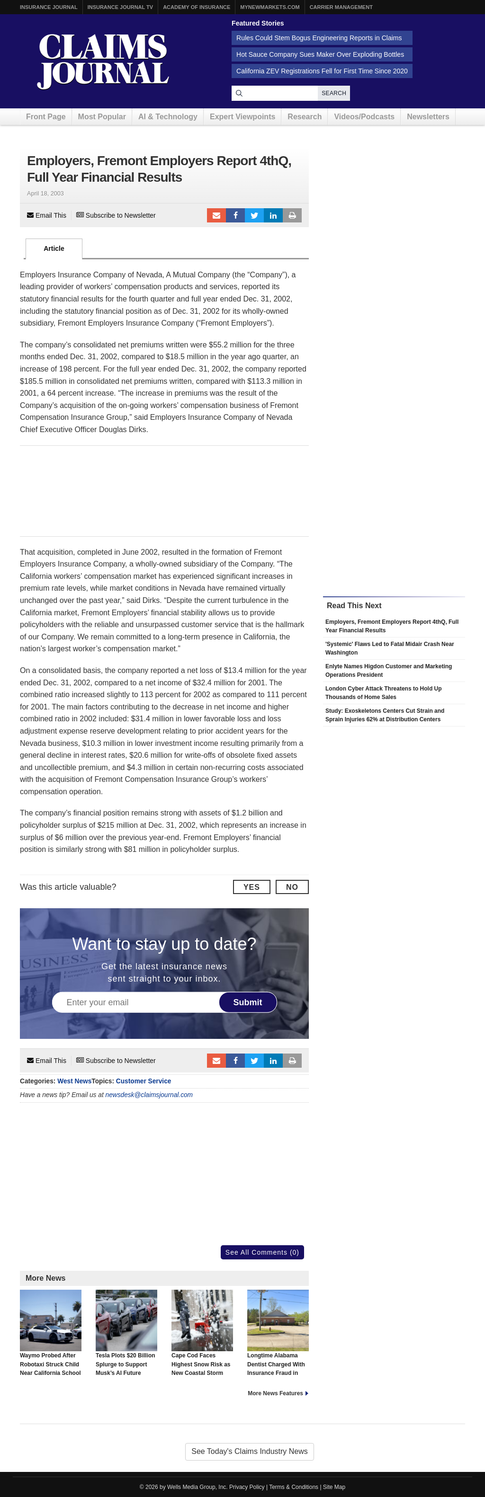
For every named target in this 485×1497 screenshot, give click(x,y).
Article (54, 248)
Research (304, 117)
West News (74, 1081)
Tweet (254, 215)
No (292, 887)
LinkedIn (273, 215)
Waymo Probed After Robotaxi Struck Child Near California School (50, 1333)
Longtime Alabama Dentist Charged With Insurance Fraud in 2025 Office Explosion (278, 1337)
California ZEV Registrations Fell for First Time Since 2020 (322, 71)
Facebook (235, 215)
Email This (46, 215)
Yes (251, 887)
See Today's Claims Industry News (249, 1451)
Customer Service (143, 1081)
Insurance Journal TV (120, 7)
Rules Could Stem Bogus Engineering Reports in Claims (319, 38)
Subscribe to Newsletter (116, 215)
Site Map (334, 1487)
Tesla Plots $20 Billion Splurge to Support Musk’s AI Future (126, 1333)
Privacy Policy (247, 1487)
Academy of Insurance (196, 7)
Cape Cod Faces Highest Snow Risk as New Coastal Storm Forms (202, 1337)
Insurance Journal (49, 7)
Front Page (46, 117)
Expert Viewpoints (242, 117)
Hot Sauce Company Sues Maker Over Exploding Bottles (320, 54)
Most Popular (102, 117)
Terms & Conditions (293, 1487)
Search (334, 93)
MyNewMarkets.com (269, 7)
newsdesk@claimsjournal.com (149, 1094)
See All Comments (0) (262, 1252)
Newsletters (428, 117)
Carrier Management (341, 7)
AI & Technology (168, 117)
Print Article (292, 215)
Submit (248, 1002)
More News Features (275, 1393)
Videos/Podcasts (364, 117)
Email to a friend (216, 215)
